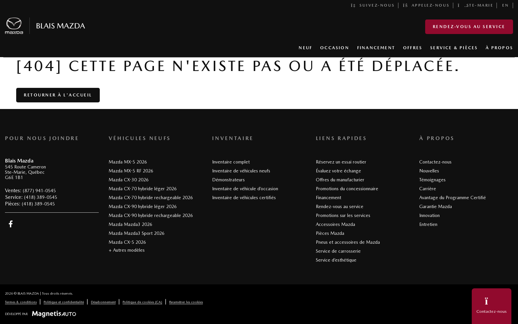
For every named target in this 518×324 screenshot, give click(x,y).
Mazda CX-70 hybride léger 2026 (143, 188)
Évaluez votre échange (338, 170)
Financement (328, 197)
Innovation (429, 215)
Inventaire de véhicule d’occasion (245, 188)
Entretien (428, 224)
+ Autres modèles (127, 250)
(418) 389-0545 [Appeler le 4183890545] (40, 197)
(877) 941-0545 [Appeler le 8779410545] (39, 190)
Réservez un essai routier (341, 161)
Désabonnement (103, 302)
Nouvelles (429, 170)
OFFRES (412, 47)
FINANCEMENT (376, 47)
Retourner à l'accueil (58, 94)
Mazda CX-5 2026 (127, 242)
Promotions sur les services (343, 215)
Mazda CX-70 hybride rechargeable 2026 (151, 197)
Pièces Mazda (330, 233)
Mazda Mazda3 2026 (130, 224)
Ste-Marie (476, 5)
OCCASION (334, 47)
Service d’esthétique (336, 260)
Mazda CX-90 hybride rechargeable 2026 (151, 215)
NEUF (305, 47)
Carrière (427, 188)
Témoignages (432, 179)
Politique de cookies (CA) (142, 302)
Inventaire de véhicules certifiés (244, 197)
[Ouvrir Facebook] (11, 224)
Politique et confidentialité (64, 302)
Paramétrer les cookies (186, 302)
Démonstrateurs (228, 179)
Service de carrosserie (338, 251)
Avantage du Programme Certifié (452, 197)
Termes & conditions (21, 302)
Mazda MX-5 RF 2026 (131, 170)
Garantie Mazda (435, 206)
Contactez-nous (435, 161)
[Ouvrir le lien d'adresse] (25, 172)
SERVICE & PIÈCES (454, 47)
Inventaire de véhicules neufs (241, 170)
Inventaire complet (231, 161)
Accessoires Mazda (335, 224)
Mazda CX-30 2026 (129, 179)
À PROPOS (499, 47)
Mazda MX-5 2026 (128, 161)
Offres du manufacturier (340, 179)
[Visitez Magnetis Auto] (55, 313)
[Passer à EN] (505, 5)
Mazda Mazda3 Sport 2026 (137, 233)
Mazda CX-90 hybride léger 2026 (143, 206)
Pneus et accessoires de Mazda (348, 242)
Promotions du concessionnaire (347, 188)
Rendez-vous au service (469, 26)
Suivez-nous (373, 5)
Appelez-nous (426, 5)
